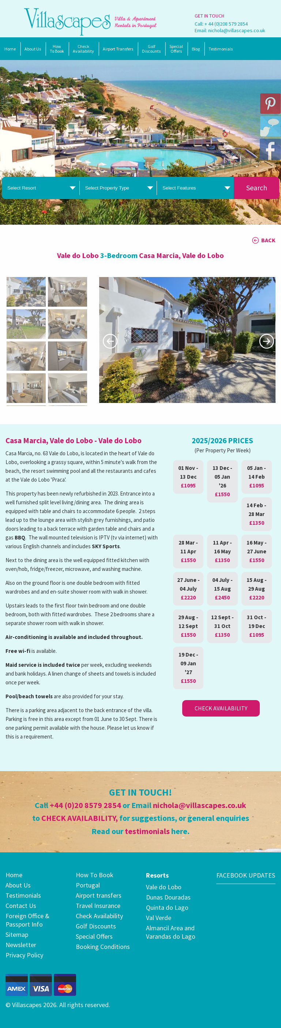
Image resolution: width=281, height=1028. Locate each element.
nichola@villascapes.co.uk (236, 30)
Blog (196, 49)
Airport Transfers (118, 49)
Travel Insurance (98, 905)
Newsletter (20, 945)
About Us (33, 49)
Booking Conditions (103, 946)
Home (10, 49)
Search (256, 187)
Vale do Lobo (163, 887)
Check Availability (83, 49)
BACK (268, 240)
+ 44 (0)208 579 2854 (226, 23)
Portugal (88, 885)
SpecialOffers (176, 49)
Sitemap (16, 934)
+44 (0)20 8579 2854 (85, 805)
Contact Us (20, 905)
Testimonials (221, 49)
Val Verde (158, 917)
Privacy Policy (24, 955)
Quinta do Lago (167, 907)
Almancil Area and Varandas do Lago (170, 932)
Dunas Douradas (168, 897)
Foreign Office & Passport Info (27, 920)
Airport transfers (98, 895)
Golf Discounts (151, 49)
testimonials (147, 831)
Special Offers (94, 936)
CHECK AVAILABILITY (78, 818)
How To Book (57, 49)
